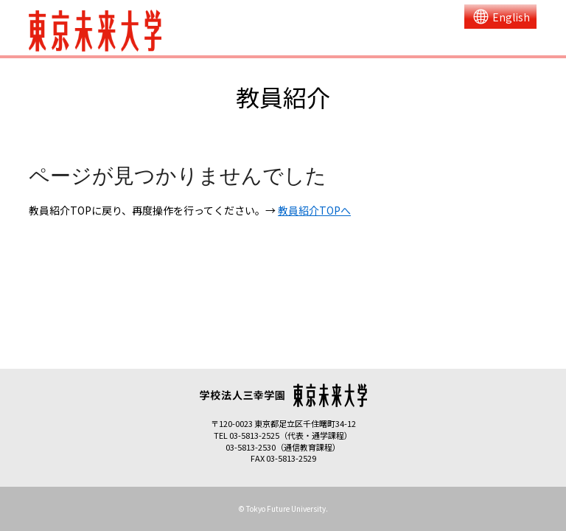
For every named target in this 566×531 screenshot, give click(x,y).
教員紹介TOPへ (314, 210)
